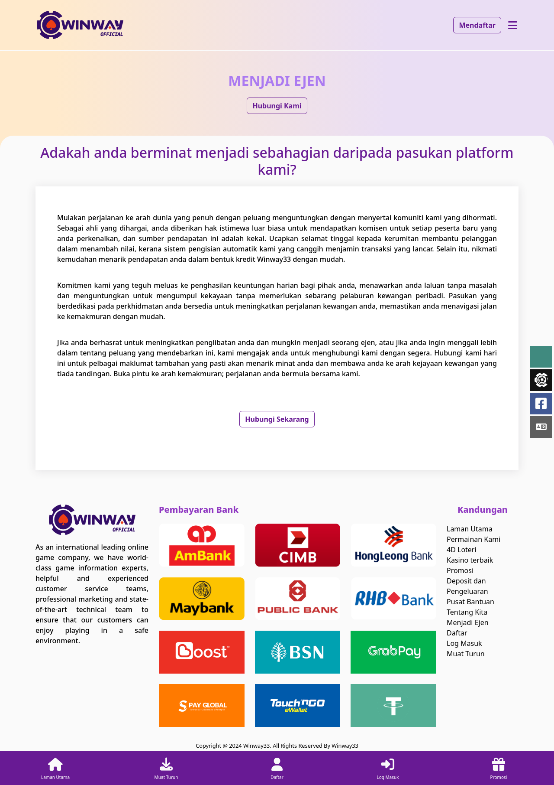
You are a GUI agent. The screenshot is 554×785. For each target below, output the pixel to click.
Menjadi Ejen (468, 622)
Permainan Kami (473, 539)
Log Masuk (464, 643)
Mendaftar (477, 25)
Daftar (457, 633)
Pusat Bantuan (470, 601)
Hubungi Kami (276, 106)
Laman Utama (470, 529)
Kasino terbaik (470, 560)
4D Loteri (462, 549)
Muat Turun (466, 653)
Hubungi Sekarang (277, 419)
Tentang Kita (467, 612)
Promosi (460, 570)
